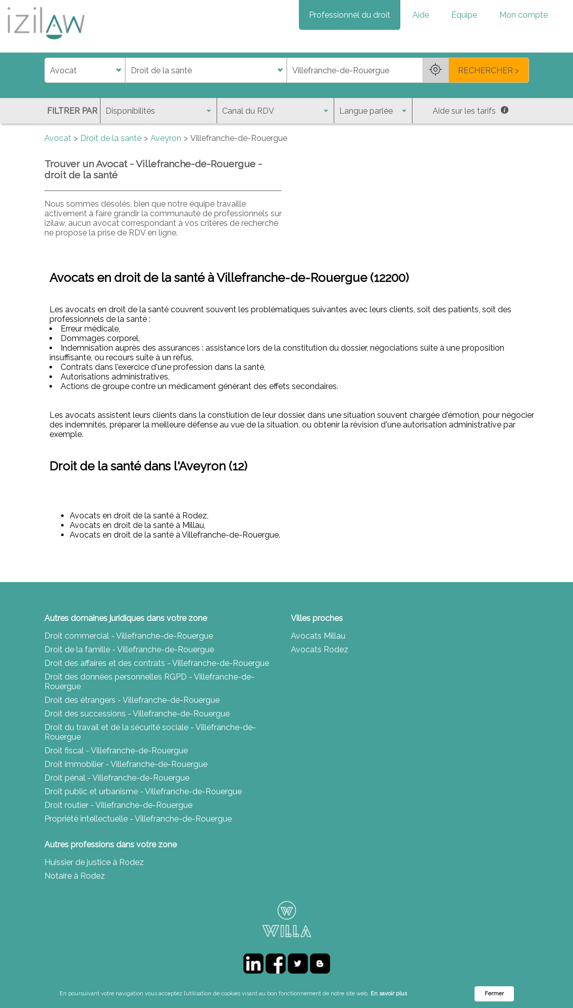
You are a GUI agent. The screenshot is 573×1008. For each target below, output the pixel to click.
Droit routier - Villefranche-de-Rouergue (118, 805)
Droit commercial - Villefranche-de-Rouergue (128, 636)
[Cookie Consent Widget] (286, 994)
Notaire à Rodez (74, 876)
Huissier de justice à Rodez (94, 862)
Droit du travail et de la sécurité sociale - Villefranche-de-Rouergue (150, 732)
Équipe (464, 15)
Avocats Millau (318, 636)
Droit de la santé (110, 138)
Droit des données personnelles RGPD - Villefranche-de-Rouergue (149, 681)
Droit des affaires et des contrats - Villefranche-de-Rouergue (156, 663)
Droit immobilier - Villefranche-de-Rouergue (125, 764)
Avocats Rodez (319, 649)
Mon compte (523, 15)
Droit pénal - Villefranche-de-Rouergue (116, 778)
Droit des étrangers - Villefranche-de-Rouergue (132, 700)
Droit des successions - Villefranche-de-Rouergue (137, 713)
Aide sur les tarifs (470, 111)
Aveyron (165, 138)
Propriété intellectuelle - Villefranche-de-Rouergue (138, 819)
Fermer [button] (494, 993)
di (47, 70)
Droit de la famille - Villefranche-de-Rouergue (129, 649)
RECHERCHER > (488, 70)
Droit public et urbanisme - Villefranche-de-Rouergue (143, 791)
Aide (420, 15)
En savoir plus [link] (389, 993)
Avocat (57, 138)
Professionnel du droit (349, 15)
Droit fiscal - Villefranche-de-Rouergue (116, 750)
